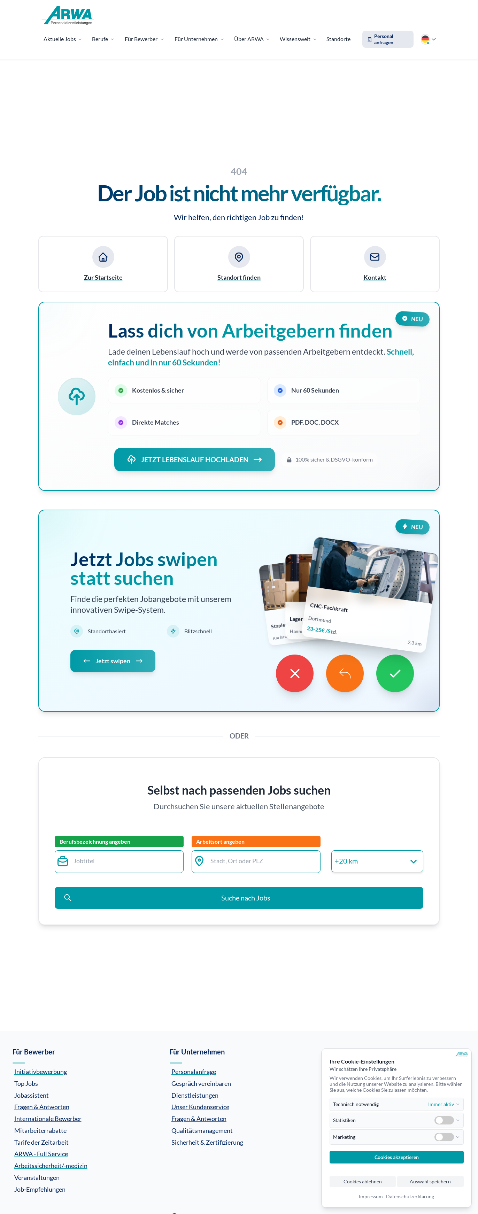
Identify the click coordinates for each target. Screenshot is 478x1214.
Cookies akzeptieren (397, 1157)
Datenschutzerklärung (410, 1196)
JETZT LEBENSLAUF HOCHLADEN (194, 459)
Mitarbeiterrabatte (40, 1130)
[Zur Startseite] (68, 15)
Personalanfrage (193, 1071)
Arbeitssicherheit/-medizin (50, 1165)
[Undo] (345, 673)
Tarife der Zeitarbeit (41, 1142)
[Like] (395, 673)
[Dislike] (295, 673)
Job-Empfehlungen (39, 1189)
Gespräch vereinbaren (201, 1083)
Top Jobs (26, 1083)
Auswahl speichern (430, 1181)
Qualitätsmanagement (202, 1130)
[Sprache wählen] (428, 39)
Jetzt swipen (113, 661)
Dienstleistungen (194, 1095)
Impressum (371, 1196)
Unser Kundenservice (200, 1107)
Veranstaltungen (37, 1177)
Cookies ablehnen (363, 1181)
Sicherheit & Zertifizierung (207, 1142)
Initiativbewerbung (40, 1071)
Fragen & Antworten (41, 1107)
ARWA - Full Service (41, 1154)
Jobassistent (31, 1095)
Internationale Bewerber (48, 1118)
